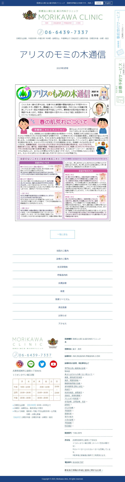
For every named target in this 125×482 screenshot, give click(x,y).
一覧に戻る (62, 234)
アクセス (62, 323)
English (108, 3)
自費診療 (62, 283)
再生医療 (62, 307)
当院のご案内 (62, 251)
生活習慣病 (62, 267)
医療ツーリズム (62, 299)
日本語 (98, 3)
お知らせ (62, 315)
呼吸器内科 (62, 275)
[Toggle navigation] (3, 3)
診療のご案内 (62, 259)
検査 (62, 291)
